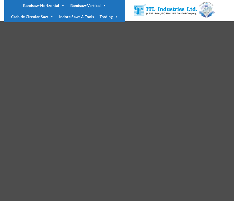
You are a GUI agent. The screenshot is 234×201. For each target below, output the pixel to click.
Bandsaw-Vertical (88, 5)
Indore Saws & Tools (76, 16)
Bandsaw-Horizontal (44, 5)
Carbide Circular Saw (32, 16)
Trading (109, 16)
